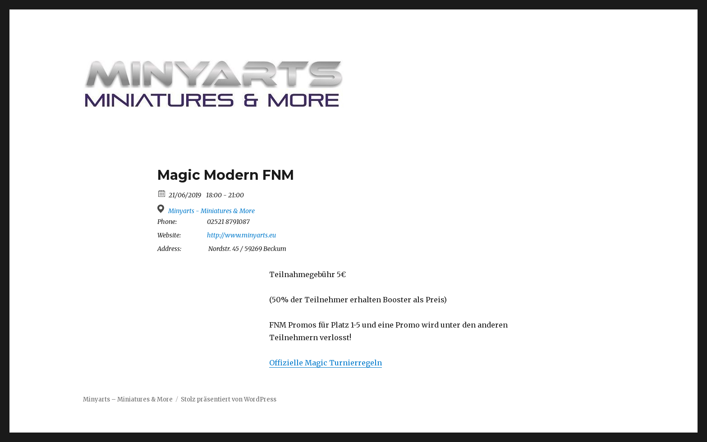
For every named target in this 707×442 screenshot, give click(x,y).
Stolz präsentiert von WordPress (228, 399)
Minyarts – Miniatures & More (128, 399)
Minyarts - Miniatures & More (211, 211)
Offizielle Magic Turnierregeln (325, 362)
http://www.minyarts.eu (241, 235)
